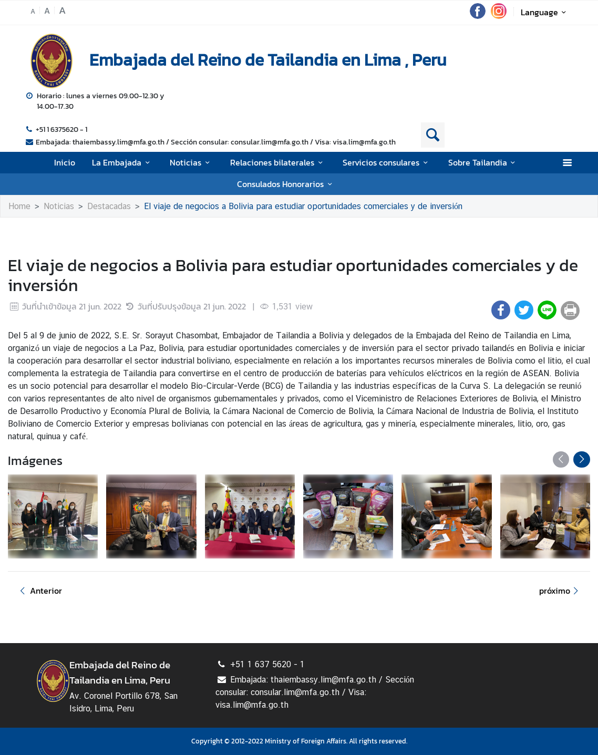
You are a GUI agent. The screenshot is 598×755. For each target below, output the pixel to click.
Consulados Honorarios (286, 184)
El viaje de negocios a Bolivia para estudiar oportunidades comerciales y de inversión (303, 206)
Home (19, 206)
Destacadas (109, 206)
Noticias (191, 162)
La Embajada (122, 162)
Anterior (39, 590)
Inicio (64, 162)
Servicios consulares (387, 162)
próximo (560, 590)
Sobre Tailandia (483, 162)
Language (545, 12)
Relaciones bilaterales (278, 162)
